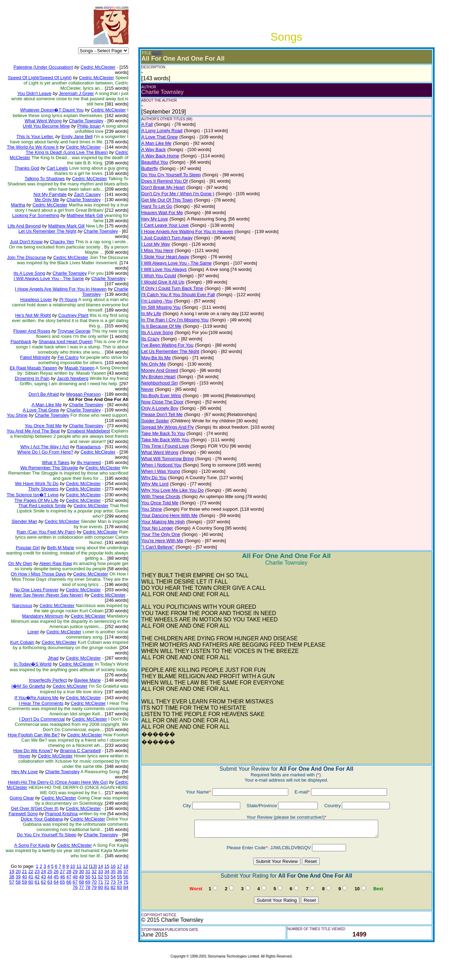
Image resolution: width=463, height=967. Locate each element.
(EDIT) (157, 53)
